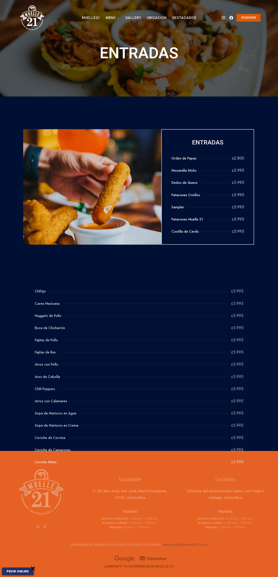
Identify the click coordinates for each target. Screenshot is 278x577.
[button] (33, 572)
